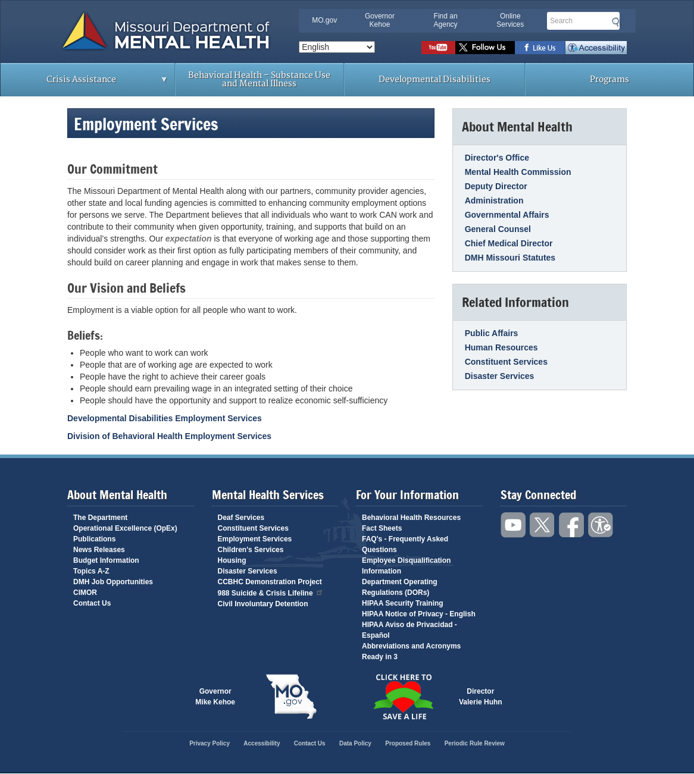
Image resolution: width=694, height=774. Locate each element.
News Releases (99, 550)
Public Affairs (491, 333)
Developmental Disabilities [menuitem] (434, 79)
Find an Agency (446, 20)
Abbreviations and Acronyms (411, 646)
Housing (232, 560)
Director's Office (497, 157)
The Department (100, 517)
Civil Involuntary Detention (263, 604)
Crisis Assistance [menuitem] (84, 83)
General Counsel (498, 229)
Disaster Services (499, 376)
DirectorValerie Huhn (480, 696)
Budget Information (106, 560)
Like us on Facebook (540, 47)
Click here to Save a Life (403, 696)
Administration (494, 200)
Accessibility (596, 47)
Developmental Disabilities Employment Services (164, 418)
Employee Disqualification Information (406, 565)
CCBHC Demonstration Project (270, 582)
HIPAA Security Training (402, 603)
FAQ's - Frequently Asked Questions (405, 544)
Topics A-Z (91, 571)
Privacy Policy (209, 743)
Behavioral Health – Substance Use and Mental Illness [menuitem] (259, 79)
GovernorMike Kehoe (215, 696)
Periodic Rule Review (475, 743)
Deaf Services (241, 517)
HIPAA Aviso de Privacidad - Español (409, 630)
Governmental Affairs (507, 215)
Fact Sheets (382, 528)
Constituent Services (506, 361)
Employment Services (255, 539)
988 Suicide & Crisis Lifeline (271, 592)
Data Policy (355, 743)
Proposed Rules (407, 743)
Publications (94, 539)
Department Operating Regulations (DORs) (399, 587)
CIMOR (85, 592)
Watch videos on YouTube (438, 47)
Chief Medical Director (509, 243)
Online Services (510, 20)
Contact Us (92, 603)
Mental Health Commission (518, 172)
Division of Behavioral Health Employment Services (169, 436)
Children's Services (251, 550)
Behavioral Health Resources (411, 517)
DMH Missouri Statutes (510, 257)
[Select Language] (337, 47)
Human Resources (501, 347)
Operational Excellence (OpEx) (125, 528)
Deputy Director (496, 186)
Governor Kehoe (380, 20)
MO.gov (324, 20)
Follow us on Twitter (485, 47)
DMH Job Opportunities (113, 582)
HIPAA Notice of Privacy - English (419, 614)
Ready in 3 (380, 657)
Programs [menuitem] (609, 79)
